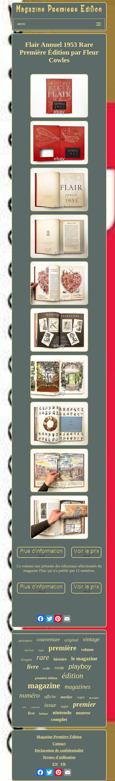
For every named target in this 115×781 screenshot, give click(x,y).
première (62, 648)
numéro (29, 695)
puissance (25, 640)
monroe (83, 712)
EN (55, 764)
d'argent (26, 659)
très (24, 707)
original (71, 640)
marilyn (66, 697)
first (31, 713)
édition (72, 675)
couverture (48, 639)
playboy (80, 666)
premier (84, 704)
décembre (94, 697)
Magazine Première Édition (59, 737)
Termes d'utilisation (59, 757)
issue (50, 705)
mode (59, 668)
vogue (81, 697)
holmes (43, 713)
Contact (59, 743)
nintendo (62, 712)
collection (35, 707)
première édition (46, 678)
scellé (46, 668)
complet (59, 719)
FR (63, 764)
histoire (60, 659)
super (65, 706)
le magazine (84, 658)
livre (33, 666)
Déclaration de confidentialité (59, 750)
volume (87, 649)
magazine (44, 685)
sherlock (29, 650)
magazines (77, 686)
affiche (50, 696)
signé (41, 650)
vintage (91, 639)
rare (43, 657)
